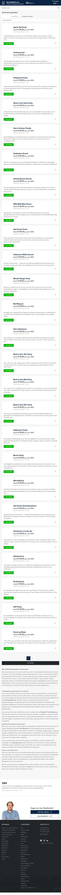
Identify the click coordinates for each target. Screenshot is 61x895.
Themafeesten (25, 883)
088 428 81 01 (44, 837)
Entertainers (24, 848)
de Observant (24, 731)
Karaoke (23, 855)
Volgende (30, 665)
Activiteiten (5, 848)
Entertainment (25, 850)
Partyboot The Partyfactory (49, 715)
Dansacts (23, 844)
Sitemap (4, 855)
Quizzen (23, 872)
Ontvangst (24, 864)
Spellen (23, 881)
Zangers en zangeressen (28, 890)
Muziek (23, 859)
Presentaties (5, 859)
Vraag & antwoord (7, 837)
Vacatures (4, 850)
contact (29, 769)
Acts (22, 830)
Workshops (24, 888)
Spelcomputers (25, 879)
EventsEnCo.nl (14, 3)
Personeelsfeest (25, 868)
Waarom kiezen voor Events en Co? (12, 793)
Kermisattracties (25, 857)
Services (4, 853)
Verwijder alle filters (27, 16)
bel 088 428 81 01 (45, 819)
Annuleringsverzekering (9, 835)
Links (3, 857)
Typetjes (23, 886)
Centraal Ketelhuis (10, 703)
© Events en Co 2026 (46, 846)
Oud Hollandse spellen (27, 866)
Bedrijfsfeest (24, 839)
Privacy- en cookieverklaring (10, 830)
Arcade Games (25, 833)
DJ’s (22, 846)
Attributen (24, 835)
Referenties (5, 846)
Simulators (24, 877)
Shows (23, 875)
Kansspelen (24, 853)
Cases (3, 841)
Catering (23, 841)
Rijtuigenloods (17, 745)
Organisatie (5, 844)
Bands (22, 837)
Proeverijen (24, 870)
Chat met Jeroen (44, 814)
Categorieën (5, 839)
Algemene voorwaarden (8, 833)
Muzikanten (24, 861)
